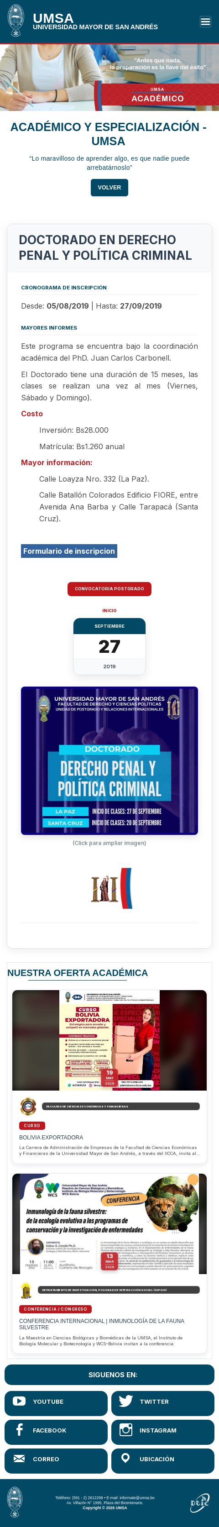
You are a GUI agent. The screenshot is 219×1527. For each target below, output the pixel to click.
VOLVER (109, 190)
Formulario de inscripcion (69, 551)
